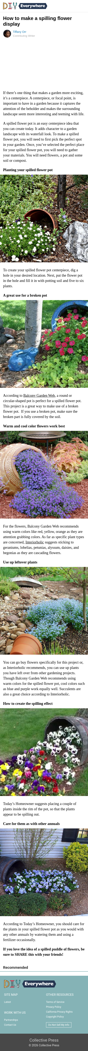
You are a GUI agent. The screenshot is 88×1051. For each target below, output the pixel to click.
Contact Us (10, 1024)
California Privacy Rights (59, 1011)
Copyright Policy (55, 1016)
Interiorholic (34, 542)
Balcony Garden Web (39, 396)
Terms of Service (55, 1002)
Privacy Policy (53, 1007)
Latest (7, 1002)
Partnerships (11, 1020)
